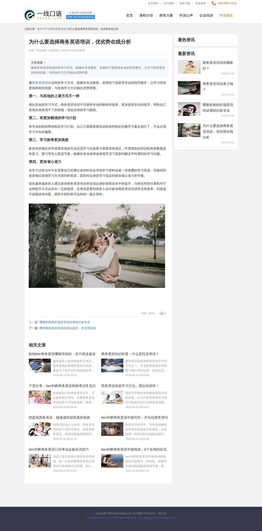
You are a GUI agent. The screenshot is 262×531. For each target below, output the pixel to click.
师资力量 (166, 15)
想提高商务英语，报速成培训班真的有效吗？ (59, 418)
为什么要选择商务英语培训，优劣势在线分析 (218, 131)
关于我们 (153, 3)
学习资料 (169, 3)
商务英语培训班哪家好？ (218, 65)
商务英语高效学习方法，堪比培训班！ (130, 386)
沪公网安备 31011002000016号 (157, 518)
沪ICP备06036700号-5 (126, 518)
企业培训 (206, 15)
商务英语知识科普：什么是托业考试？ (130, 354)
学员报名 (226, 15)
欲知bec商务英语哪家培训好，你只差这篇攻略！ (62, 354)
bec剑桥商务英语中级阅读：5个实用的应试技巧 (134, 450)
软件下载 (185, 3)
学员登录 (201, 3)
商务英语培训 (41, 82)
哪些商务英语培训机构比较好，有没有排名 (67, 328)
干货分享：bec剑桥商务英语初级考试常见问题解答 (62, 386)
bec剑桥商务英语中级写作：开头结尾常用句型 (134, 418)
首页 (129, 15)
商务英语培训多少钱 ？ (218, 86)
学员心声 (186, 15)
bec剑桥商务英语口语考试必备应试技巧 (59, 449)
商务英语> (61, 28)
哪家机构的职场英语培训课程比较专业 (64, 322)
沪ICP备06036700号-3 (99, 518)
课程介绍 (146, 15)
